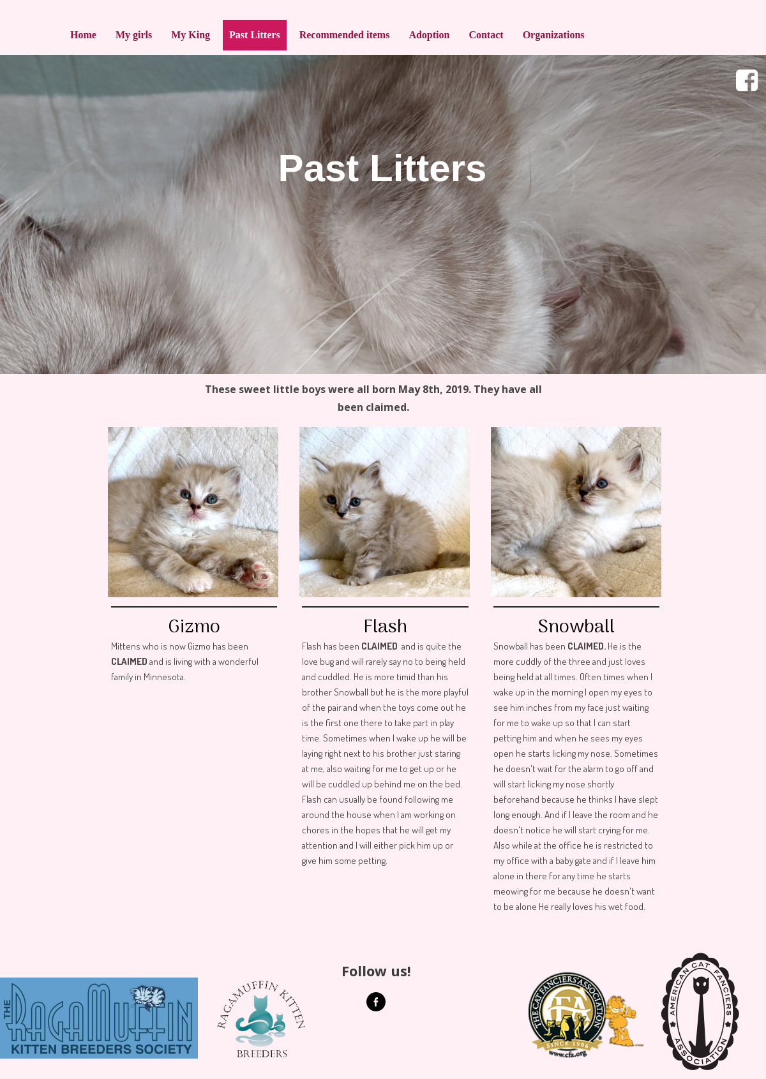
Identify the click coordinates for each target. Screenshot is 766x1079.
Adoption (429, 34)
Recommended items (344, 34)
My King (190, 34)
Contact (486, 34)
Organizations (554, 34)
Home (83, 34)
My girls (134, 34)
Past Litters (254, 34)
